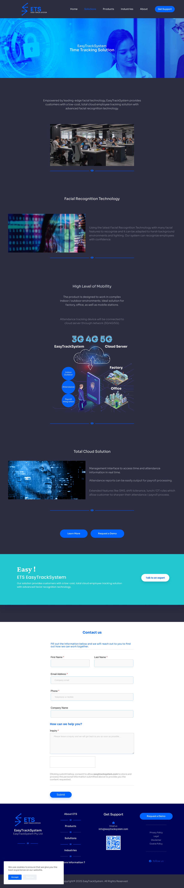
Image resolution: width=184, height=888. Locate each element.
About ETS (70, 814)
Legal (156, 836)
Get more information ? (70, 862)
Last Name (100, 657)
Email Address (59, 674)
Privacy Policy (156, 832)
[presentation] (73, 762)
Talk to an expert (155, 620)
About (144, 9)
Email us (113, 826)
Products (108, 9)
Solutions (90, 9)
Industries (127, 9)
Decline (30, 877)
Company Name (59, 708)
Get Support (165, 9)
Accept (15, 877)
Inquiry (54, 730)
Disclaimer (156, 840)
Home (74, 9)
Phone (55, 691)
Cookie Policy (156, 844)
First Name (57, 657)
